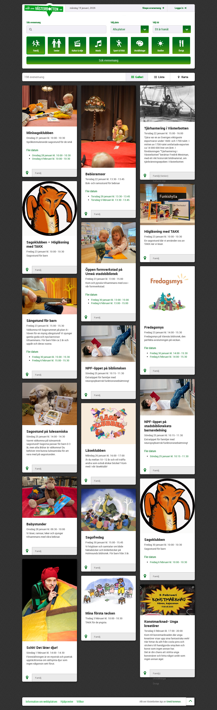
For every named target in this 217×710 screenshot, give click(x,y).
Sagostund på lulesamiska (47, 431)
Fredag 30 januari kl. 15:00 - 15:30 (51, 357)
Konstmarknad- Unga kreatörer (161, 623)
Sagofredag (94, 537)
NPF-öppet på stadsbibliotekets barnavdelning (157, 426)
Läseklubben (95, 450)
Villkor (80, 701)
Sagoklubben (154, 539)
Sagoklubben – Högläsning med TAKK (47, 244)
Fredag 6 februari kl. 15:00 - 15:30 (50, 360)
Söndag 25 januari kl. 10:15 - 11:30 (169, 456)
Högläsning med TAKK (161, 231)
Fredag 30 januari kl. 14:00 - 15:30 (169, 353)
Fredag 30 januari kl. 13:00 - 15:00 (110, 299)
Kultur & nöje (159, 181)
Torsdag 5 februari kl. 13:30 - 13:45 (110, 200)
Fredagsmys (154, 327)
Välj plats (115, 22)
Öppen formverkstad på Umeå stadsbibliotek (103, 271)
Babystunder (36, 524)
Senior (164, 175)
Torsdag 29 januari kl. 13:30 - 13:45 (110, 196)
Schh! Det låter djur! (42, 647)
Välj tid (156, 22)
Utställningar (159, 678)
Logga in (181, 8)
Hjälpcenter (67, 701)
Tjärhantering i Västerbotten (166, 128)
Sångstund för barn (41, 320)
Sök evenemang (33, 22)
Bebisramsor (95, 174)
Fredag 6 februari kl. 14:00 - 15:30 (168, 356)
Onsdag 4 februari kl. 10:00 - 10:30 (51, 158)
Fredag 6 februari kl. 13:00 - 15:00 (109, 303)
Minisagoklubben (39, 132)
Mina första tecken (100, 613)
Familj (38, 173)
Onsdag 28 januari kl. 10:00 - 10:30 (51, 155)
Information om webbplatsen (41, 701)
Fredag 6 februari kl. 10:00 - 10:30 (168, 562)
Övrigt (156, 683)
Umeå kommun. (173, 701)
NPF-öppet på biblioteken (105, 368)
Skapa (153, 8)
